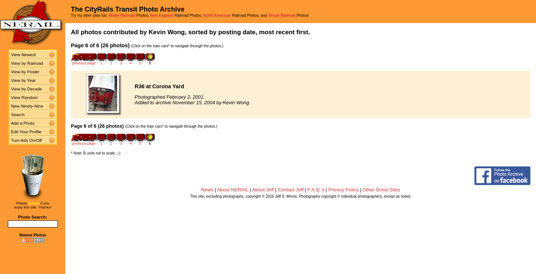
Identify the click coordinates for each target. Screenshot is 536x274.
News (207, 189)
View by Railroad (27, 63)
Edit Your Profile (26, 132)
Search (18, 114)
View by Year (23, 80)
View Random (24, 97)
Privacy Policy (343, 189)
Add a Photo (23, 123)
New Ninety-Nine (27, 106)
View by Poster (25, 72)
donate (34, 203)
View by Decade (26, 89)
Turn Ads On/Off (26, 140)
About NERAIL (232, 189)
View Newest (23, 54)
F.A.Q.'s (315, 189)
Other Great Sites (381, 189)
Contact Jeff (291, 189)
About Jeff (263, 189)
